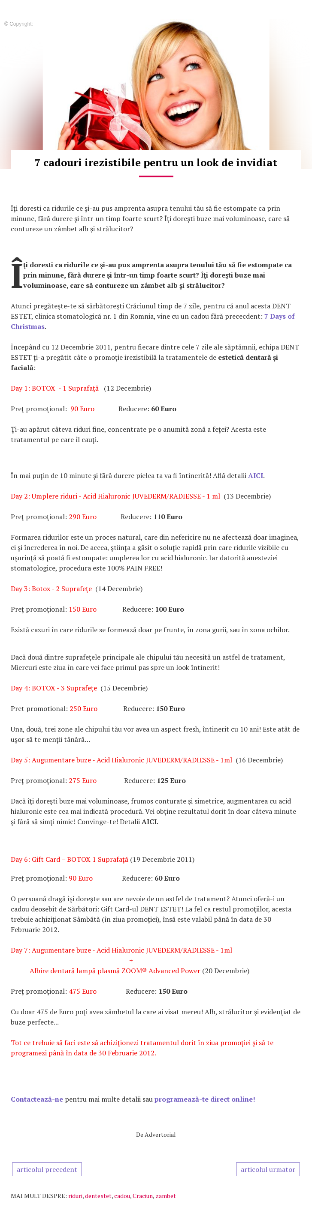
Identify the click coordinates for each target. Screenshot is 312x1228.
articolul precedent (47, 1169)
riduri (75, 1196)
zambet (165, 1196)
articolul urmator (268, 1169)
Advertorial (160, 1134)
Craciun (143, 1196)
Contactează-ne (37, 1099)
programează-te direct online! (204, 1099)
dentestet (98, 1196)
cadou (122, 1196)
